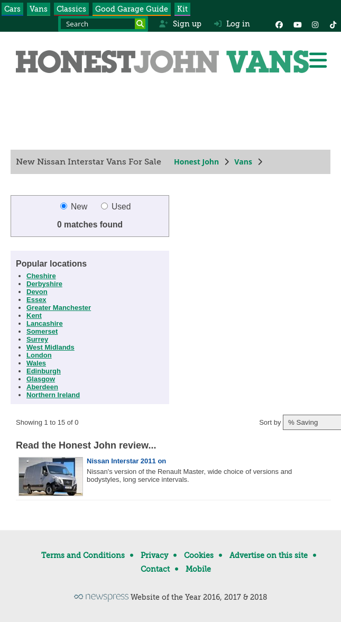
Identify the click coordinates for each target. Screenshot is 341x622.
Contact (155, 569)
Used (116, 206)
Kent (34, 315)
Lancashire (44, 323)
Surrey (37, 339)
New (75, 206)
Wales (36, 363)
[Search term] (103, 24)
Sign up (180, 24)
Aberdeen (42, 387)
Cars (12, 9)
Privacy (154, 555)
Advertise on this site (268, 555)
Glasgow (40, 379)
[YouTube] (297, 24)
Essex (36, 300)
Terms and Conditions (83, 555)
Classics (71, 9)
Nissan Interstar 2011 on (126, 461)
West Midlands (50, 347)
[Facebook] (279, 24)
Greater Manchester (58, 308)
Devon (37, 292)
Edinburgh (43, 371)
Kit (182, 9)
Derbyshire (44, 284)
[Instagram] (315, 24)
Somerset (42, 331)
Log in (232, 24)
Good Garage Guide (131, 9)
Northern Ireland (53, 395)
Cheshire (41, 276)
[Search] (140, 24)
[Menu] (318, 60)
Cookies (199, 555)
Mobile (198, 569)
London (39, 355)
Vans (39, 9)
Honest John (196, 162)
